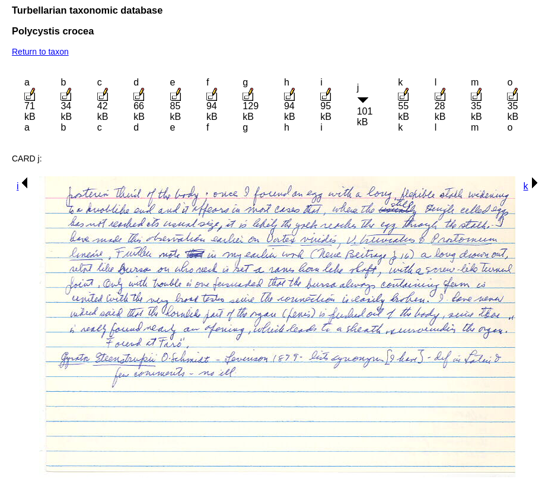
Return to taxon (40, 51)
